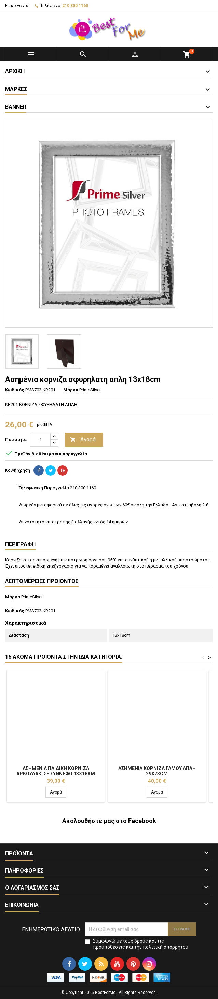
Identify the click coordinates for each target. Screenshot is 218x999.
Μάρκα (70, 389)
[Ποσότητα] (40, 440)
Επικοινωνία (16, 5)
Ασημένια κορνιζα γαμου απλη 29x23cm (157, 770)
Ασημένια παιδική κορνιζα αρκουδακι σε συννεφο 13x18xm (55, 770)
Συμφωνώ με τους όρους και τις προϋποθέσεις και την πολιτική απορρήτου (140, 944)
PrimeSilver (32, 596)
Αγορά (83, 439)
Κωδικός (14, 389)
